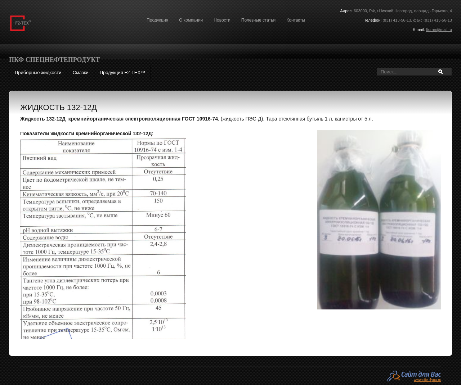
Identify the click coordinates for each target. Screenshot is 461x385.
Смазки (80, 72)
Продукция (157, 20)
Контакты (295, 20)
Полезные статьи (258, 20)
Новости (222, 20)
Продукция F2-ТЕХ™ (122, 72)
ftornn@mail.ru (439, 29)
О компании (191, 20)
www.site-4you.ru (427, 379)
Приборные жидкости (38, 72)
